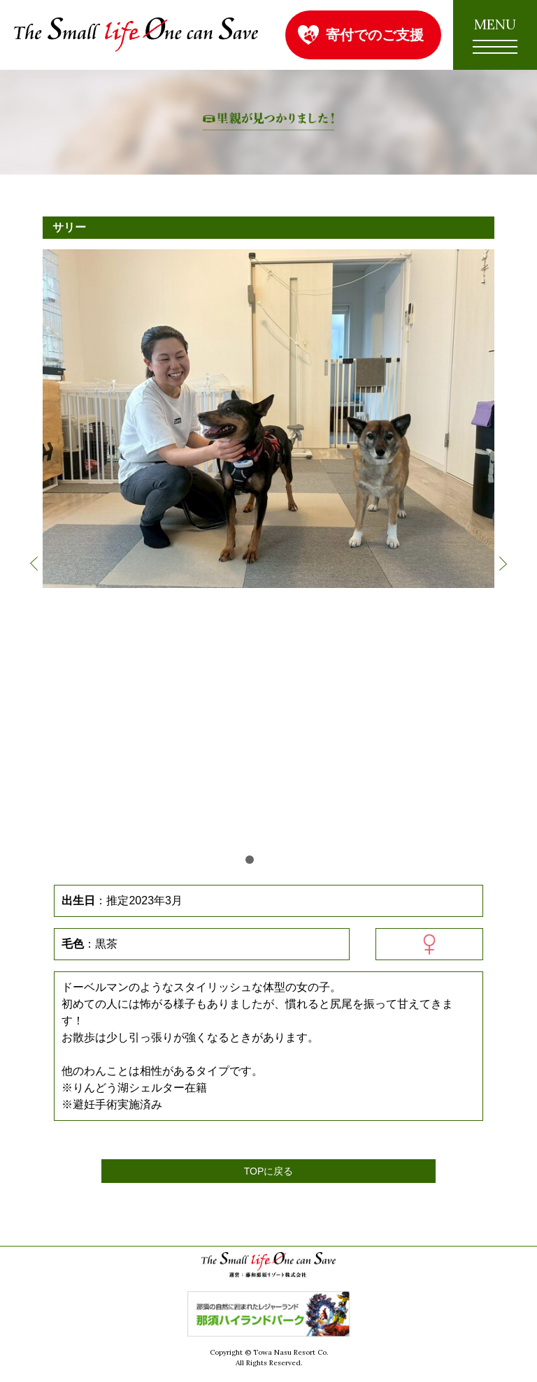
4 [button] (287, 859)
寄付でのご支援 (375, 34)
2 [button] (262, 859)
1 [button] (249, 859)
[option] (268, 418)
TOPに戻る (269, 1171)
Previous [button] (34, 564)
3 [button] (275, 859)
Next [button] (503, 564)
